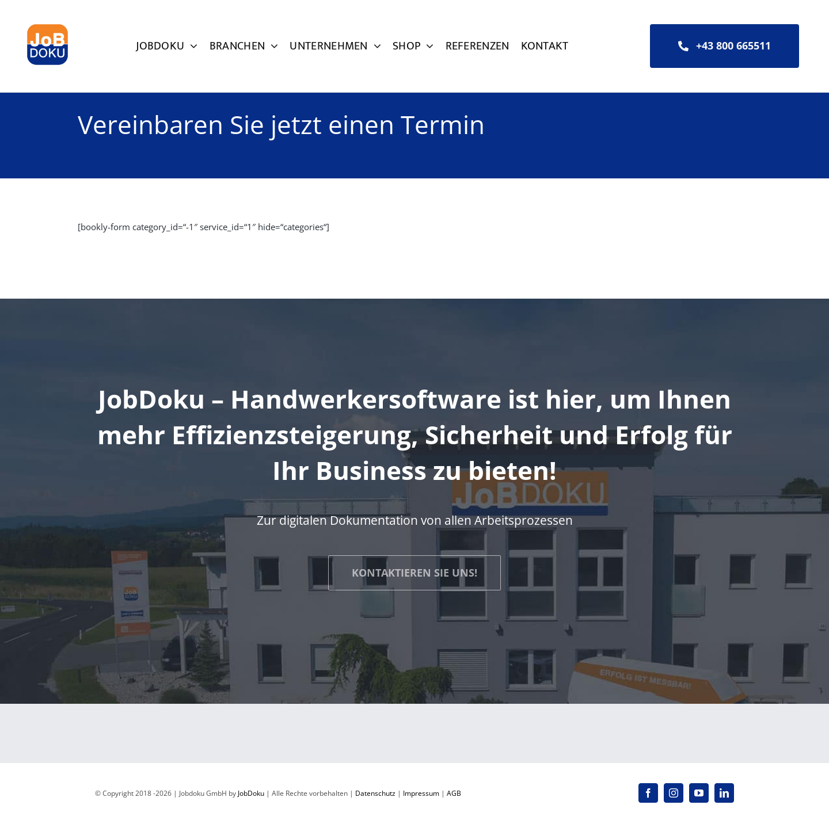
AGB (454, 793)
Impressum (421, 793)
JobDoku (251, 793)
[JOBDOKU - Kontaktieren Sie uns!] (414, 572)
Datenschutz (375, 793)
